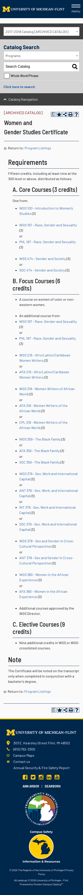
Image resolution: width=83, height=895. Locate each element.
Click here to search (19, 87)
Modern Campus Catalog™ (48, 884)
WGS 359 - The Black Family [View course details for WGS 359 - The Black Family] (40, 439)
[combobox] (41, 31)
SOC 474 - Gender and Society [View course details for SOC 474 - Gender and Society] (42, 270)
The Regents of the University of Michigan (41, 870)
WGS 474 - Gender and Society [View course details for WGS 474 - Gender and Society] (42, 258)
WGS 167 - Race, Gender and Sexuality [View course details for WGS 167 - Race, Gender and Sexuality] (48, 225)
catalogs (22, 880)
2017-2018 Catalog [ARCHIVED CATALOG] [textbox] (37, 31)
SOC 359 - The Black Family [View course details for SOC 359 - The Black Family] (39, 462)
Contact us (21, 761)
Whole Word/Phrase (25, 76)
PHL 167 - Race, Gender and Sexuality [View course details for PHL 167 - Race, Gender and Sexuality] (47, 242)
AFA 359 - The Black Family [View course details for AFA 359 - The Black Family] (39, 450)
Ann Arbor (31, 786)
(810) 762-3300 (24, 749)
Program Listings (38, 148)
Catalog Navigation (23, 99)
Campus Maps (23, 755)
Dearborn (52, 786)
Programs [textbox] (13, 56)
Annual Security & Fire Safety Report (42, 768)
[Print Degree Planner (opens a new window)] (53, 114)
